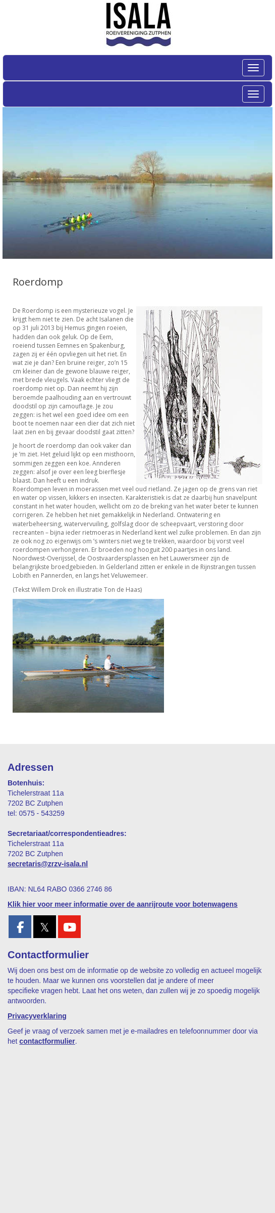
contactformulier (47, 1041)
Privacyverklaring (37, 1016)
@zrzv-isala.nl (48, 864)
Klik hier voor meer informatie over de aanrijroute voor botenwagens (123, 904)
